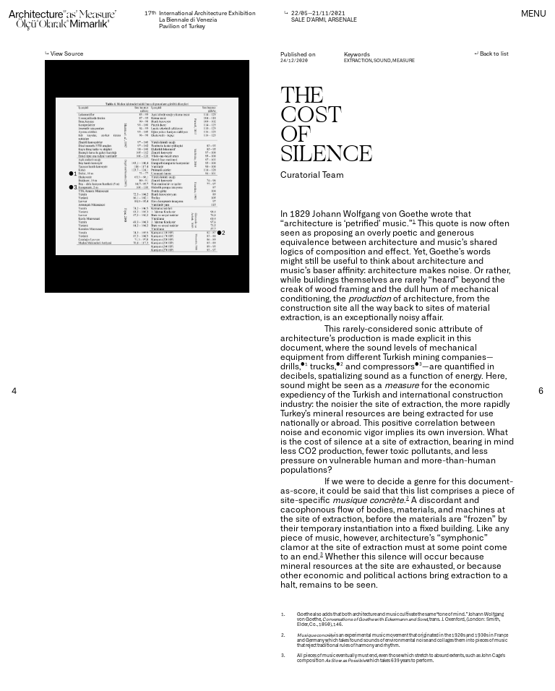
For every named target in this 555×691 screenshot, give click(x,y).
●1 (73, 173)
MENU (533, 13)
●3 (73, 187)
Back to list (494, 53)
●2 (221, 232)
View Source (67, 53)
